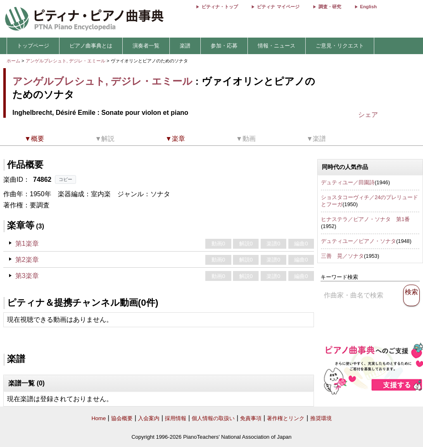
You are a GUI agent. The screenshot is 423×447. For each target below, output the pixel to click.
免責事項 (250, 418)
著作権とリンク (285, 418)
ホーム (13, 60)
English (368, 6)
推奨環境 (321, 418)
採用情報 (175, 418)
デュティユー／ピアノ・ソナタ (358, 241)
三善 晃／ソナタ (342, 256)
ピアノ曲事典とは (90, 46)
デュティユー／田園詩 (348, 182)
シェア (368, 114)
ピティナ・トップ (220, 6)
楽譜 (185, 46)
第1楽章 (27, 243)
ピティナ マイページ (278, 6)
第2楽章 (27, 259)
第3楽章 (27, 275)
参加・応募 (224, 46)
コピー (65, 179)
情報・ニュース (276, 46)
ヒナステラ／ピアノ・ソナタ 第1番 (365, 219)
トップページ (33, 46)
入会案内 (148, 418)
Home (98, 418)
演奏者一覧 (146, 46)
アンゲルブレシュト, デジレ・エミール (65, 60)
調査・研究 (329, 6)
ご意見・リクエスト (340, 46)
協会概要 (122, 418)
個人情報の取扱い (213, 418)
